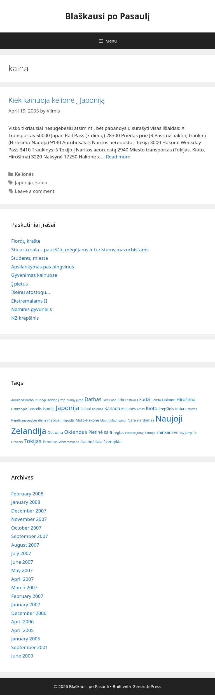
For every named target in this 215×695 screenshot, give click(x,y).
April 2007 (22, 579)
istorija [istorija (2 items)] (49, 408)
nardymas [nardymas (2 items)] (145, 420)
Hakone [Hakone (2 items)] (168, 399)
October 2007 (26, 528)
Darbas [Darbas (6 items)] (93, 399)
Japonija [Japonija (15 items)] (67, 407)
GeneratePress (146, 686)
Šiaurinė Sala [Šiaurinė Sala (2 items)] (91, 441)
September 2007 (29, 536)
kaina (41, 182)
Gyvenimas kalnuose (34, 275)
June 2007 (22, 562)
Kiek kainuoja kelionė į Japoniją (56, 100)
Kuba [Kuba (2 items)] (179, 408)
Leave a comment (34, 191)
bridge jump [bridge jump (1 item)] (56, 400)
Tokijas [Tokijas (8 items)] (32, 441)
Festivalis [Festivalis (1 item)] (131, 400)
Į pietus (19, 283)
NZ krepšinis (25, 318)
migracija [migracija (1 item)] (68, 420)
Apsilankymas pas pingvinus (42, 266)
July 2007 (21, 553)
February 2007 (27, 596)
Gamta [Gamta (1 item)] (156, 400)
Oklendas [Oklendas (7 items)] (75, 431)
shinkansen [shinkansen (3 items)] (167, 432)
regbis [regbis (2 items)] (118, 432)
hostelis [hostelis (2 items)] (35, 408)
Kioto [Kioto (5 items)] (152, 408)
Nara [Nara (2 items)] (132, 420)
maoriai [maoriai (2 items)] (53, 420)
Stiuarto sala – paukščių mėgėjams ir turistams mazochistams (80, 249)
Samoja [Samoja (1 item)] (150, 433)
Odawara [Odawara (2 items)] (55, 432)
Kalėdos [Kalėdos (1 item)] (97, 409)
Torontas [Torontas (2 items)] (50, 441)
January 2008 (25, 502)
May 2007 (22, 570)
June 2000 (22, 655)
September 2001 (29, 647)
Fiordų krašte (26, 241)
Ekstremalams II (29, 301)
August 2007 (25, 545)
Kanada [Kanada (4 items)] (112, 408)
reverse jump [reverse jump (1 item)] (134, 433)
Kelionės (24, 174)
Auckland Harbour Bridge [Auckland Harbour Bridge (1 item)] (29, 400)
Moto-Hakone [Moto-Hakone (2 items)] (87, 420)
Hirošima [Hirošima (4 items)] (186, 399)
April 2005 (22, 630)
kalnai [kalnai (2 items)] (86, 408)
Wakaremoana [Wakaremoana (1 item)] (69, 442)
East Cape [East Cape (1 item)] (109, 400)
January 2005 (25, 638)
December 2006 (28, 613)
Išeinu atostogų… (30, 292)
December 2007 (28, 510)
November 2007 (29, 519)
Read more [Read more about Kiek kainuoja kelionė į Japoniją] (118, 156)
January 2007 (25, 604)
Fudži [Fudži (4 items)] (144, 399)
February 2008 (27, 493)
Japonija (24, 182)
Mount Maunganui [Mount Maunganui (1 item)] (113, 420)
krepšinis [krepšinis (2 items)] (166, 408)
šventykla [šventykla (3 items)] (112, 441)
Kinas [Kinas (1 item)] (140, 409)
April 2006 (22, 621)
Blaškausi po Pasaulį (107, 16)
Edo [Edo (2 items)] (121, 399)
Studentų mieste (29, 258)
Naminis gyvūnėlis (31, 309)
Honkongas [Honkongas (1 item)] (19, 409)
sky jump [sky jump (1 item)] (185, 433)
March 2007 (24, 587)
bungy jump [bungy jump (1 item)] (74, 400)
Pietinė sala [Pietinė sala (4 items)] (100, 432)
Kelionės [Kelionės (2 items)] (128, 408)
